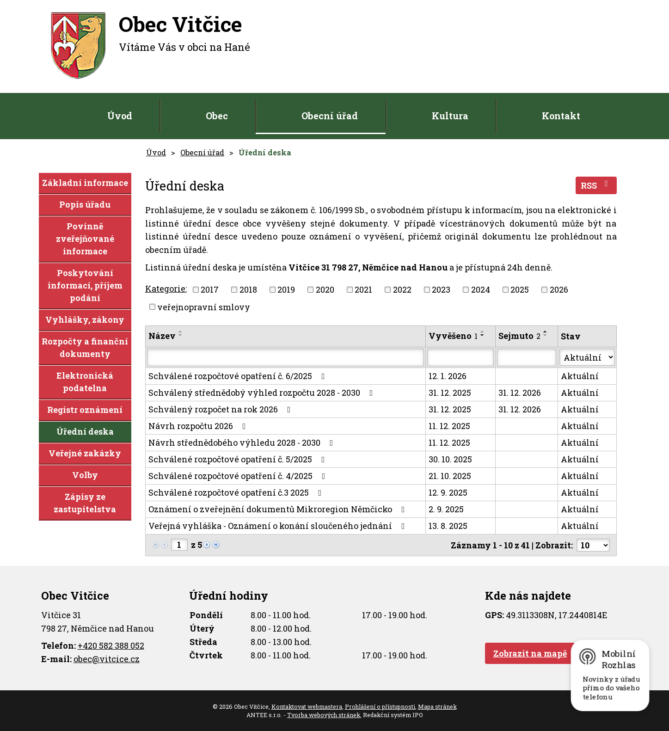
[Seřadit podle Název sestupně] (181, 335)
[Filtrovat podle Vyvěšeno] (460, 357)
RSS (596, 185)
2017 (210, 289)
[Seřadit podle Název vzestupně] (181, 331)
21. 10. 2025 (450, 475)
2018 (248, 289)
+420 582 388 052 (111, 645)
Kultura (450, 116)
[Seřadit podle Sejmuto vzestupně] (545, 331)
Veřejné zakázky (85, 453)
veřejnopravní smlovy (203, 306)
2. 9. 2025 (446, 509)
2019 (286, 289)
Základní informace (85, 182)
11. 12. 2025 (449, 425)
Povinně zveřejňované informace (85, 239)
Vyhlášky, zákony (84, 319)
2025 (519, 289)
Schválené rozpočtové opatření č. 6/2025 (238, 375)
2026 (559, 289)
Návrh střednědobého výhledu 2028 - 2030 (242, 442)
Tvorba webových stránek (323, 715)
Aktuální (580, 375)
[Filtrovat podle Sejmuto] (526, 357)
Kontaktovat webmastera (306, 706)
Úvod (119, 116)
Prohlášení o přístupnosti (380, 706)
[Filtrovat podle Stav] (587, 357)
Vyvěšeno (453, 335)
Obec (217, 116)
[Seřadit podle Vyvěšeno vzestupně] (483, 331)
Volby (85, 474)
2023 (441, 289)
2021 (363, 289)
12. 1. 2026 (447, 375)
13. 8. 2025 (448, 525)
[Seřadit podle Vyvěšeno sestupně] (483, 335)
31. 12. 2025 (450, 392)
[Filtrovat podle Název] (285, 357)
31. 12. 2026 (519, 392)
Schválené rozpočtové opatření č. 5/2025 (238, 459)
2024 (480, 289)
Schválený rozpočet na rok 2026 (221, 409)
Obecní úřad (329, 116)
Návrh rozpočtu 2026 (199, 425)
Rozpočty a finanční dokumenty (85, 347)
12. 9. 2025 (448, 492)
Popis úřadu (84, 204)
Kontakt (561, 116)
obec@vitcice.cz (107, 658)
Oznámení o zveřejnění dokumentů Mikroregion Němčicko (278, 509)
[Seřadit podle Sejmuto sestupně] (545, 335)
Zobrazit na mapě (530, 653)
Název (162, 335)
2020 (325, 289)
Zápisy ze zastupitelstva (85, 503)
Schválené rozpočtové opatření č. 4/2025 (238, 475)
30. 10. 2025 (450, 459)
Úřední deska (85, 431)
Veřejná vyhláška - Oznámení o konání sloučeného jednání (278, 525)
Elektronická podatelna (84, 381)
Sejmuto (519, 335)
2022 (402, 289)
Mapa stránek (437, 706)
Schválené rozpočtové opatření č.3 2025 (236, 492)
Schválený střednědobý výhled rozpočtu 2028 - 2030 (262, 392)
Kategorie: (166, 288)
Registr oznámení (85, 409)
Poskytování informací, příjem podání (85, 285)
